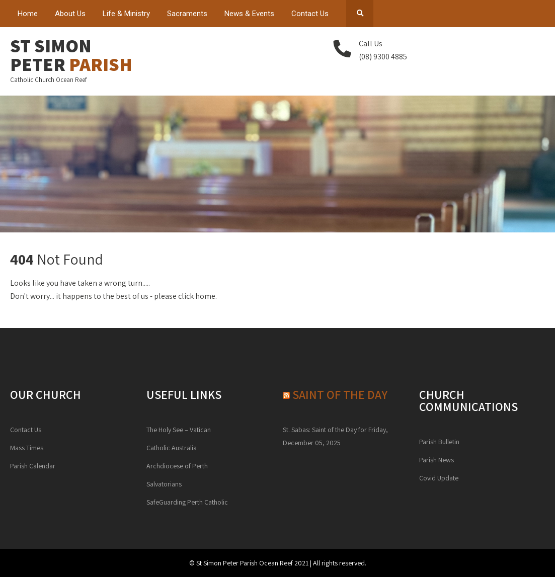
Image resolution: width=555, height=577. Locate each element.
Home (28, 13)
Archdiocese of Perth (177, 465)
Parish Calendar (32, 465)
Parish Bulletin (439, 441)
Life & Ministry (126, 13)
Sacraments (187, 13)
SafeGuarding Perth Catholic (187, 502)
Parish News (436, 459)
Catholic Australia (171, 447)
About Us (70, 13)
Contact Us (310, 13)
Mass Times (26, 447)
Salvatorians (164, 483)
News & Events (249, 13)
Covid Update (438, 477)
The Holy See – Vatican (178, 429)
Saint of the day (339, 394)
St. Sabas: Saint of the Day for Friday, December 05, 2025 (335, 436)
